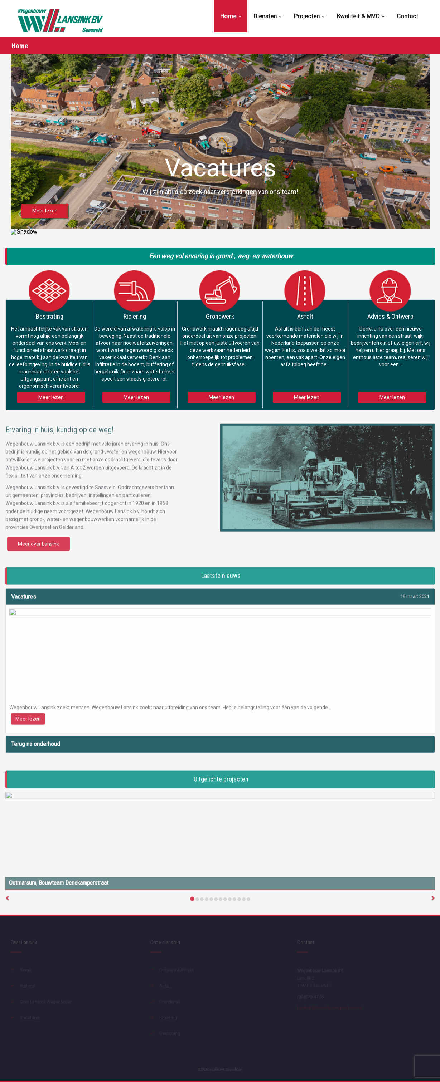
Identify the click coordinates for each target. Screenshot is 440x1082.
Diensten (267, 16)
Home (230, 16)
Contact (407, 16)
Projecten (309, 16)
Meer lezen (51, 397)
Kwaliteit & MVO (361, 16)
